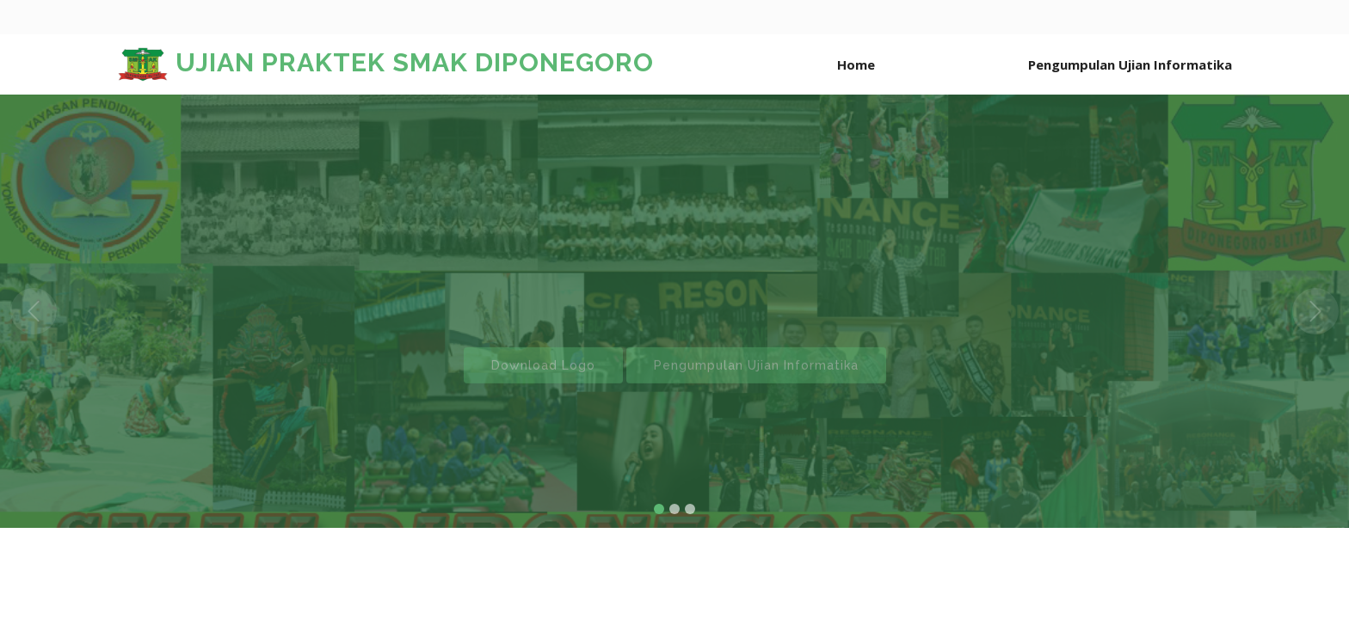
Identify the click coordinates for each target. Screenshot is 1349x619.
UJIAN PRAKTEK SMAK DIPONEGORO (385, 62)
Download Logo (543, 376)
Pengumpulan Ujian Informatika (756, 376)
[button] (33, 311)
